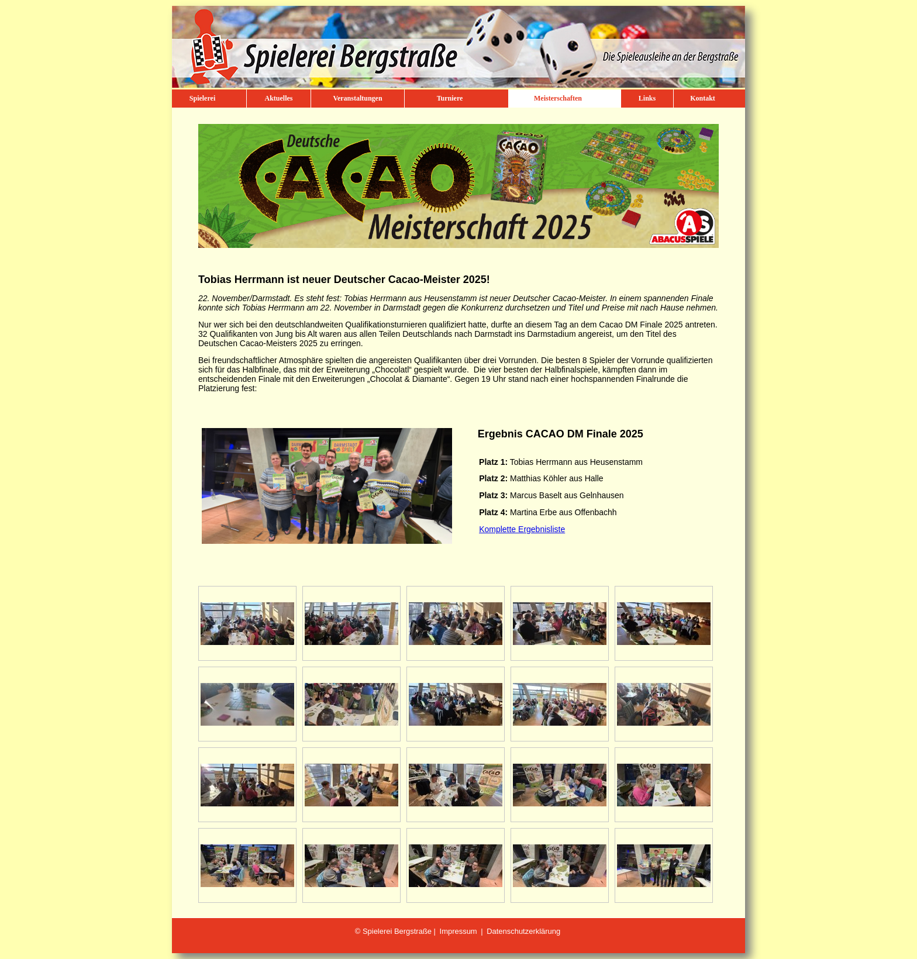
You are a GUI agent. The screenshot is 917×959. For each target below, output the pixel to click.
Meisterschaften (558, 98)
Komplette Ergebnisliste (522, 529)
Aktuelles (279, 98)
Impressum (458, 931)
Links (647, 98)
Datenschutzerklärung (523, 931)
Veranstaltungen (357, 98)
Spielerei (202, 98)
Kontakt (702, 98)
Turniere (450, 98)
